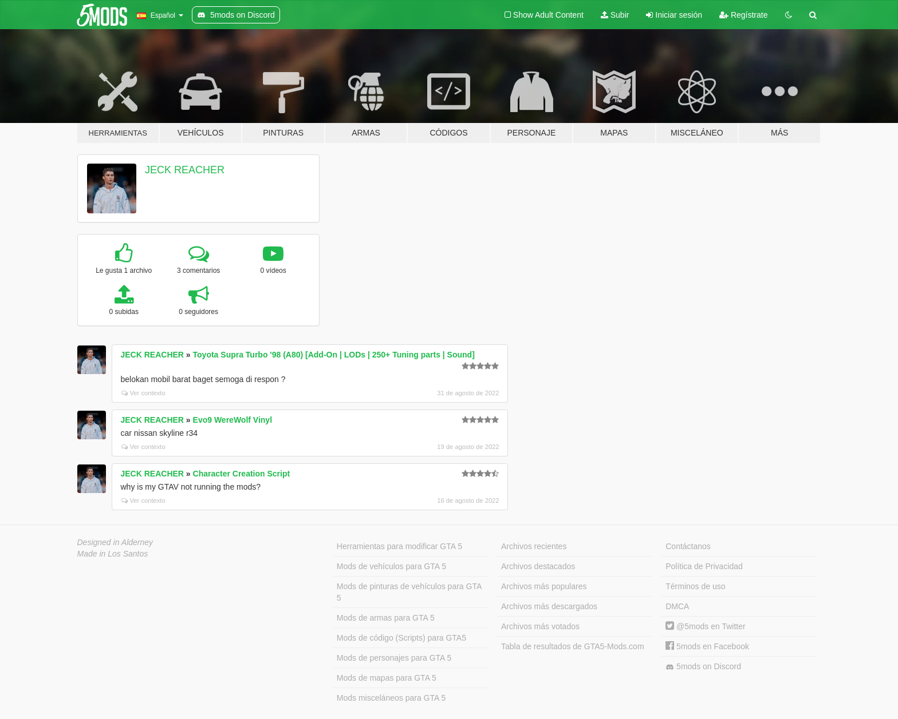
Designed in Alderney (115, 542)
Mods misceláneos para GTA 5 (391, 697)
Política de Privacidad (704, 566)
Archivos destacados (538, 566)
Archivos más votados (540, 626)
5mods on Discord (703, 667)
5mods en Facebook (707, 646)
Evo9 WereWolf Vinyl (233, 419)
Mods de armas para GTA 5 (386, 617)
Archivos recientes (533, 546)
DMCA (677, 606)
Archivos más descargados (549, 606)
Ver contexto (143, 393)
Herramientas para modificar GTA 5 (399, 546)
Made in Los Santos (112, 553)
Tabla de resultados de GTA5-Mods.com (572, 646)
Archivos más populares (543, 586)
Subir (615, 14)
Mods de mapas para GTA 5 (386, 677)
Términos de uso (695, 586)
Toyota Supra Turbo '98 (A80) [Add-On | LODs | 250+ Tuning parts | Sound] (334, 354)
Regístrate (743, 14)
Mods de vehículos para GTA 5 (391, 566)
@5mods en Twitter (705, 626)
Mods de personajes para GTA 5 (394, 657)
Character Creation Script (241, 473)
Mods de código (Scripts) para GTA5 (401, 637)
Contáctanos (688, 546)
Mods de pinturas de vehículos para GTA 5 (409, 592)
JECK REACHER (184, 170)
